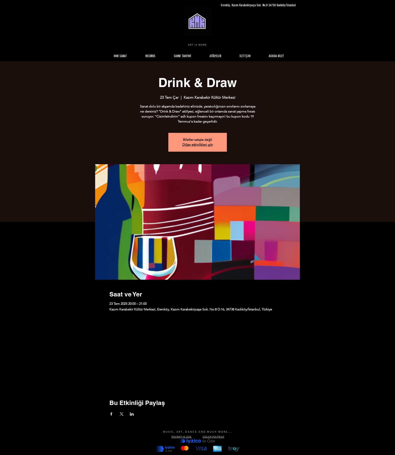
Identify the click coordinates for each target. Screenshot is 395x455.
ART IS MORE (197, 44)
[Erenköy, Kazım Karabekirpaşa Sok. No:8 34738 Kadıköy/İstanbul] (256, 5)
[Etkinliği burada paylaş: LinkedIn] (132, 414)
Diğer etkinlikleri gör (197, 145)
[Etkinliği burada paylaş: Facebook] (111, 414)
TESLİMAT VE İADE (181, 436)
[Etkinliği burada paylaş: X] (122, 414)
